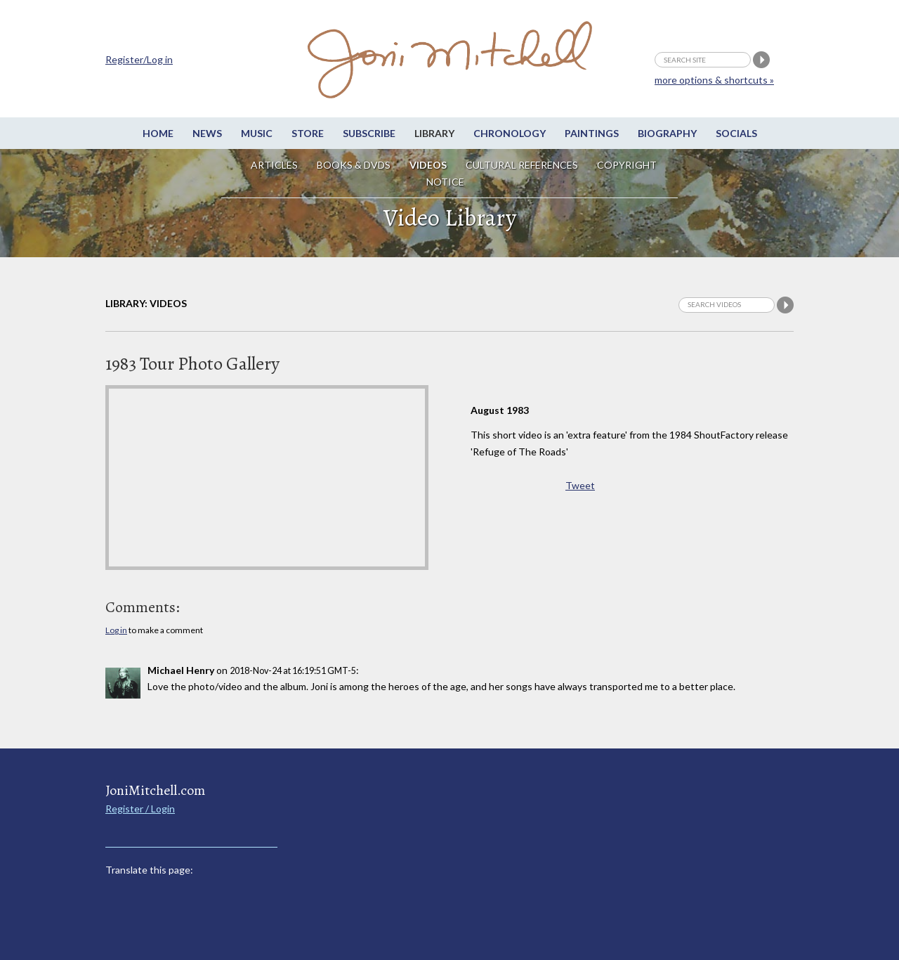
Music (257, 133)
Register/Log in (139, 59)
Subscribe (369, 133)
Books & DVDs (354, 165)
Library (434, 133)
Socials (736, 133)
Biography (667, 133)
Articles (274, 165)
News (207, 133)
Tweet (580, 485)
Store (307, 133)
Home (158, 133)
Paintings (592, 133)
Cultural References (522, 165)
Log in (116, 630)
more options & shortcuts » (714, 80)
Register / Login (140, 809)
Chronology (509, 133)
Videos (428, 165)
